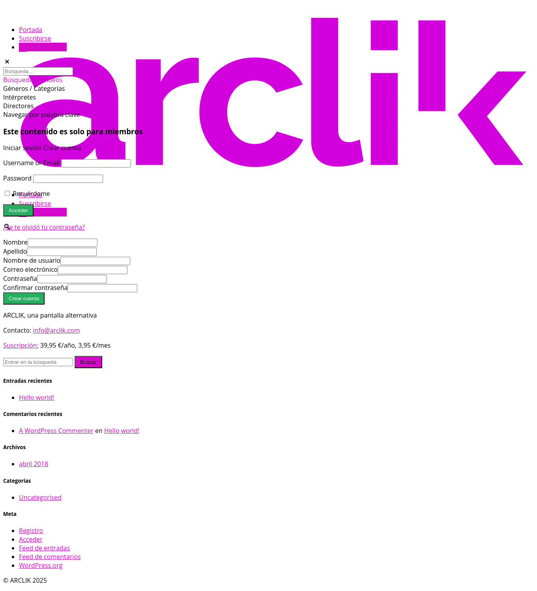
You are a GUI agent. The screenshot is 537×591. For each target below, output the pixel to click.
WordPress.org (40, 565)
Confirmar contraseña (35, 287)
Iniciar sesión (43, 212)
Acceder (31, 539)
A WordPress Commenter (56, 430)
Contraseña (20, 278)
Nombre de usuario (31, 260)
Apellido (15, 251)
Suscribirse (35, 203)
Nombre (15, 242)
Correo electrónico (30, 269)
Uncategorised (40, 497)
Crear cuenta (62, 147)
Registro (31, 530)
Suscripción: (21, 345)
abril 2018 (33, 463)
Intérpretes (19, 97)
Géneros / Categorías (34, 88)
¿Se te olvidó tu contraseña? (44, 227)
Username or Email (31, 162)
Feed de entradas (44, 548)
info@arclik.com (56, 330)
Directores (18, 106)
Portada (30, 29)
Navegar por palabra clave (41, 114)
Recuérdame (27, 193)
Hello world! (36, 397)
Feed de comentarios (49, 556)
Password (17, 178)
